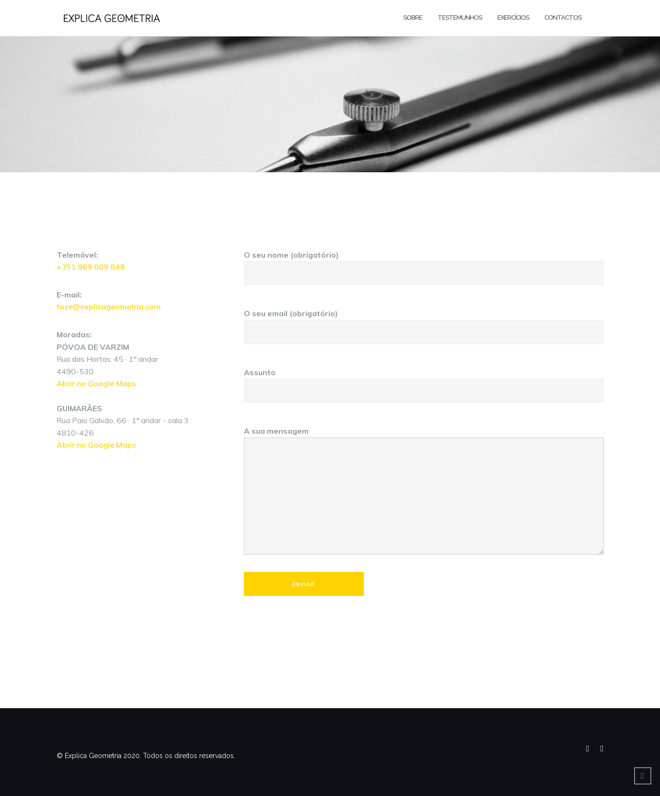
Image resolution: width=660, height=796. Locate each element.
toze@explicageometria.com (109, 306)
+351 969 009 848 (91, 267)
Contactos (562, 17)
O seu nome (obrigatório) (424, 264)
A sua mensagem (424, 491)
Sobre (412, 17)
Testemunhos (460, 17)
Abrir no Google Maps (96, 383)
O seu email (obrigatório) (424, 322)
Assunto (424, 381)
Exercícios (513, 17)
